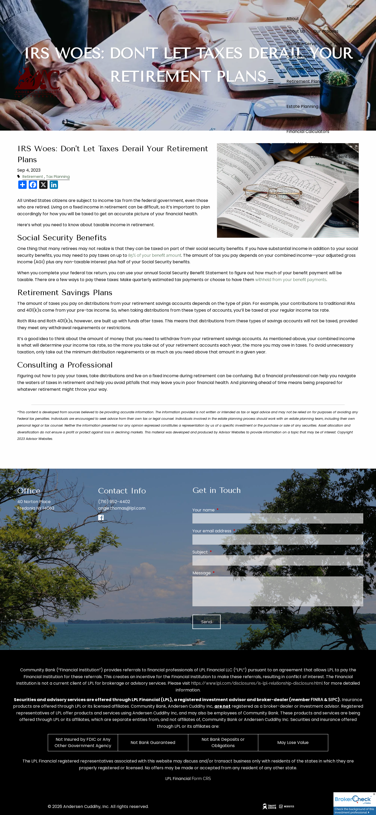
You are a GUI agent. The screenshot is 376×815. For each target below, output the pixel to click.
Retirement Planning (307, 81)
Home (353, 6)
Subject (221, 552)
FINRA (317, 699)
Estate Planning (302, 106)
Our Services (299, 56)
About (292, 19)
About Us (295, 31)
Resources (297, 119)
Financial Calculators (307, 132)
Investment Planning (307, 94)
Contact (318, 157)
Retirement (32, 176)
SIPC (333, 699)
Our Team (335, 44)
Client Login (347, 157)
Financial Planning (304, 69)
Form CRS (201, 778)
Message (222, 573)
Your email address (232, 531)
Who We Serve (301, 44)
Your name (224, 510)
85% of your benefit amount (154, 255)
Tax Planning (58, 176)
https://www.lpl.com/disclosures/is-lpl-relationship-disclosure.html (257, 683)
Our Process (325, 31)
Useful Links (298, 144)
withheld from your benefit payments (290, 279)
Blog (322, 144)
